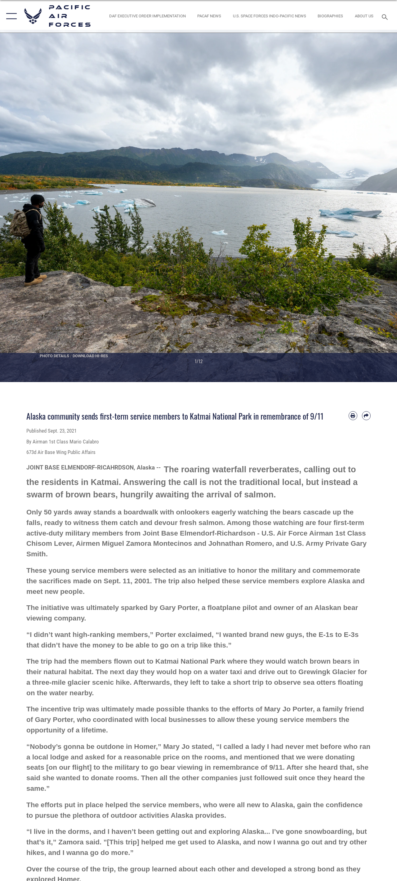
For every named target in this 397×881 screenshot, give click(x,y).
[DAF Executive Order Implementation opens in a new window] (147, 16)
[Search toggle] (386, 16)
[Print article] (353, 415)
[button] (10, 16)
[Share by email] (366, 415)
